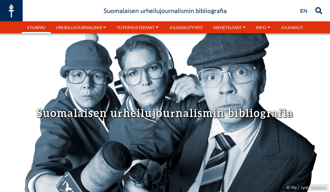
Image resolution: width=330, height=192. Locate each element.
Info (261, 27)
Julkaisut (292, 27)
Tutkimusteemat (135, 27)
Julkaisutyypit (186, 27)
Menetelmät (227, 27)
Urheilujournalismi (79, 27)
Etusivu (36, 27)
